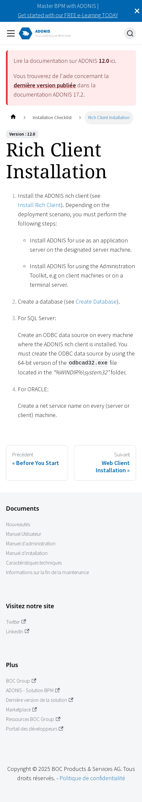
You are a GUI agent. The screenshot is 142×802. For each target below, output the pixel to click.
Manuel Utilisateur (23, 534)
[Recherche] (130, 33)
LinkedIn (17, 631)
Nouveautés (18, 524)
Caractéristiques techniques (34, 563)
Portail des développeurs (34, 729)
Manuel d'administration (30, 543)
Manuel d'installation (27, 553)
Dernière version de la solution (39, 700)
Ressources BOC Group (33, 719)
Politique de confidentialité (92, 778)
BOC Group (21, 681)
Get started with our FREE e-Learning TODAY (68, 15)
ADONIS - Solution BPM (33, 690)
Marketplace (21, 709)
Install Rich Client (39, 205)
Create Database (96, 301)
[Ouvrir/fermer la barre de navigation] (11, 33)
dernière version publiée (45, 85)
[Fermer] (137, 11)
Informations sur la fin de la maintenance (47, 572)
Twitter (16, 622)
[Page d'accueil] (13, 117)
